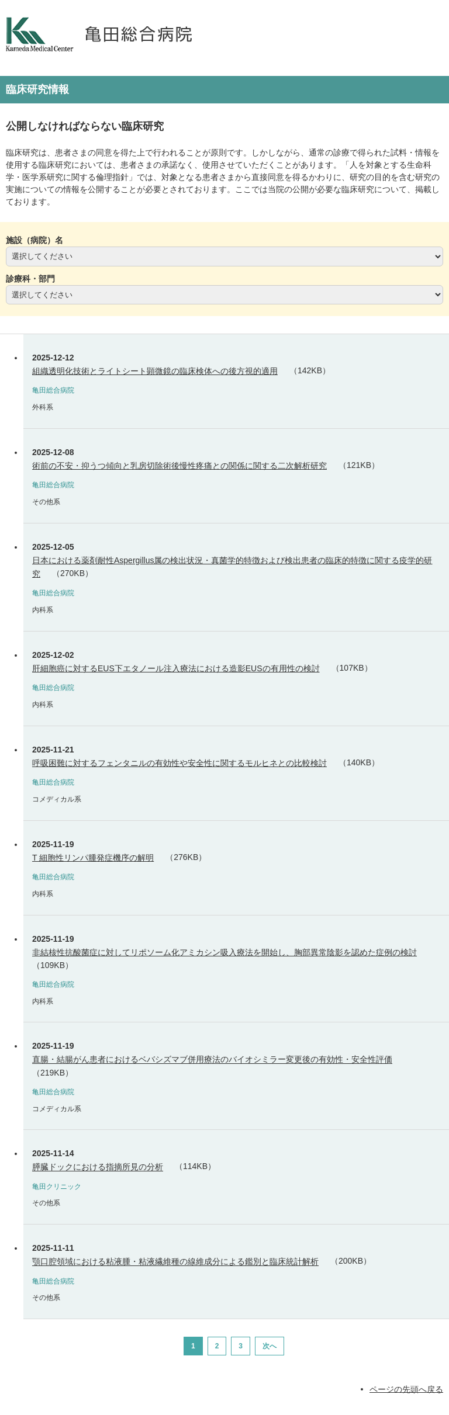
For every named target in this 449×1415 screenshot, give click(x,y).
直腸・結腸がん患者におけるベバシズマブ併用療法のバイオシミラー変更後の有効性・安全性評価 (212, 1059)
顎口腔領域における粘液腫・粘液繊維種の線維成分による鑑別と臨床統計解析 (175, 1262)
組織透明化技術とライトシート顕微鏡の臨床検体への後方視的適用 (155, 371)
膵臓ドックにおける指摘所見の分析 (97, 1167)
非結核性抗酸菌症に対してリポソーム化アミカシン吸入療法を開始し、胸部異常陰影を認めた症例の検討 (224, 952)
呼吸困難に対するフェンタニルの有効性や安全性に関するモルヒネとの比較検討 (179, 763)
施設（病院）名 (34, 240)
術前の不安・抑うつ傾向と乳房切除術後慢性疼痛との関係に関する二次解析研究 (179, 465)
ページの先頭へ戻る (406, 1388)
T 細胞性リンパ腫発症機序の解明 (93, 857)
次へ (270, 1346)
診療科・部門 (30, 278)
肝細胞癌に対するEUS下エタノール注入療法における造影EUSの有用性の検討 (176, 668)
